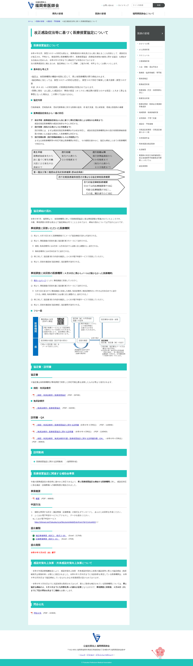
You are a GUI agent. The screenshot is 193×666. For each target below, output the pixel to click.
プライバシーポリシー (104, 655)
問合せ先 (37, 613)
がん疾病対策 (144, 50)
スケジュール (144, 55)
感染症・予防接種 (53, 21)
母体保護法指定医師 (147, 144)
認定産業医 (143, 166)
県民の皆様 (57, 13)
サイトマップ (123, 5)
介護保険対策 (144, 61)
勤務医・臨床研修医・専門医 (150, 73)
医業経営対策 (144, 84)
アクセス (90, 655)
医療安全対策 (144, 98)
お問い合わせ (108, 5)
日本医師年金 (144, 138)
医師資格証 (143, 79)
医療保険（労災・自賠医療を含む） (150, 91)
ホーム (32, 14)
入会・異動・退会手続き (148, 67)
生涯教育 (142, 150)
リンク (82, 655)
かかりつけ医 (144, 44)
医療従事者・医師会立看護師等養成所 (150, 105)
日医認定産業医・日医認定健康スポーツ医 (150, 131)
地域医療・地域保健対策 (148, 112)
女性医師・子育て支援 (147, 118)
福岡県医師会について (143, 13)
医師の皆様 (100, 13)
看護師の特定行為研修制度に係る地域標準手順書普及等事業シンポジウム (150, 157)
